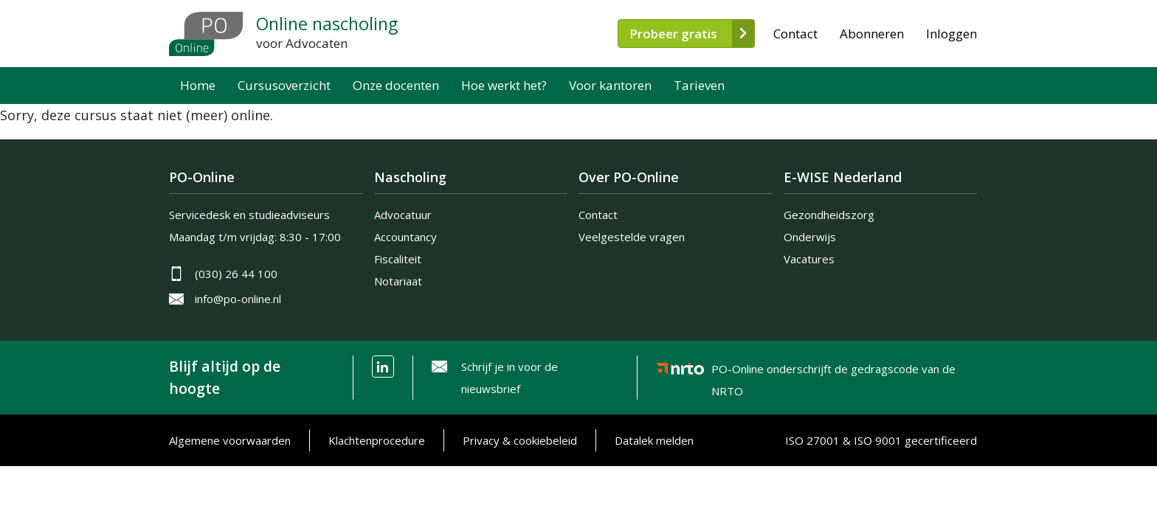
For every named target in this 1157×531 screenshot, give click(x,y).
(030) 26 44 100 (236, 273)
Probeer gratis (673, 33)
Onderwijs (810, 236)
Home (197, 85)
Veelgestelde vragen (631, 236)
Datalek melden (654, 440)
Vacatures (809, 258)
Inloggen (951, 33)
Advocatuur (403, 214)
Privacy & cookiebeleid (520, 440)
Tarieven (699, 85)
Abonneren (872, 33)
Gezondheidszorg (829, 214)
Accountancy (405, 236)
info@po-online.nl (238, 298)
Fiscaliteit (397, 258)
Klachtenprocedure (376, 440)
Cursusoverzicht (284, 85)
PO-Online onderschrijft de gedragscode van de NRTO (833, 371)
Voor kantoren (610, 85)
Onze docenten (396, 85)
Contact (795, 33)
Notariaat (398, 281)
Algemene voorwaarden (230, 440)
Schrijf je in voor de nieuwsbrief (509, 377)
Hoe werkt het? (504, 85)
